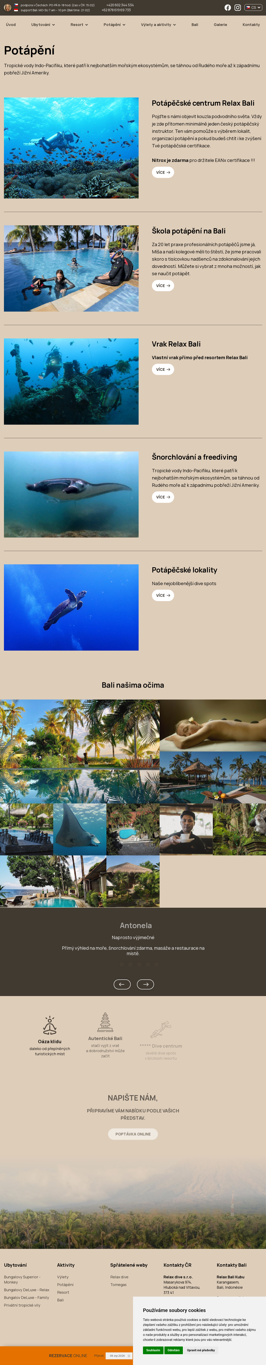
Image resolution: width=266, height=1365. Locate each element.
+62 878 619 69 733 (116, 10)
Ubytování (40, 24)
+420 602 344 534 (120, 5)
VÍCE (161, 172)
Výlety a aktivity (156, 24)
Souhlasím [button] (153, 1350)
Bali (195, 24)
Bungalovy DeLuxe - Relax (26, 1289)
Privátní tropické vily (22, 1305)
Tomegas (118, 1284)
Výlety (63, 1277)
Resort (77, 24)
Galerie (220, 24)
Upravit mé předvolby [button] (201, 1350)
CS (253, 7)
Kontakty (251, 24)
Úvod (11, 24)
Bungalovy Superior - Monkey (22, 1280)
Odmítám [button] (174, 1350)
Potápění (112, 24)
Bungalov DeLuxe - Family (26, 1297)
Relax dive (119, 1277)
